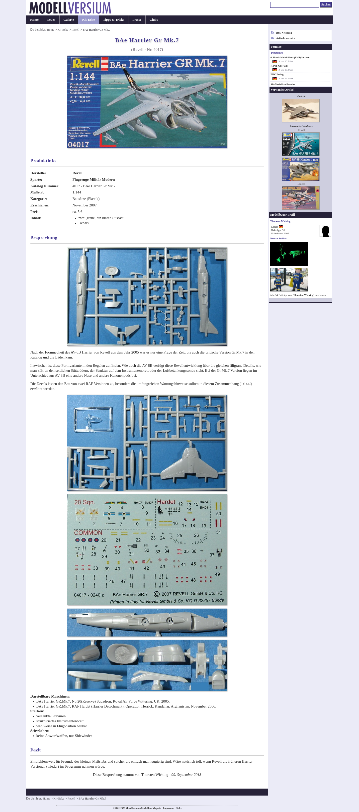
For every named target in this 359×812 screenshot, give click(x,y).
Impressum (168, 808)
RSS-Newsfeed (284, 32)
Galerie (69, 19)
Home (34, 19)
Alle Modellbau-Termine (282, 84)
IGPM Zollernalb (279, 66)
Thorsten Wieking (303, 295)
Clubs (154, 19)
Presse (136, 19)
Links (178, 808)
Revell (75, 29)
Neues (51, 19)
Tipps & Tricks (113, 19)
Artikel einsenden (285, 38)
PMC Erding (276, 74)
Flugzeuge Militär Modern (94, 179)
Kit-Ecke (88, 19)
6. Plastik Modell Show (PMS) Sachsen (289, 57)
